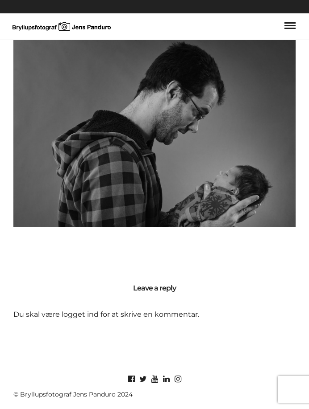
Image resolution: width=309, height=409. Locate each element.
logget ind (80, 314)
